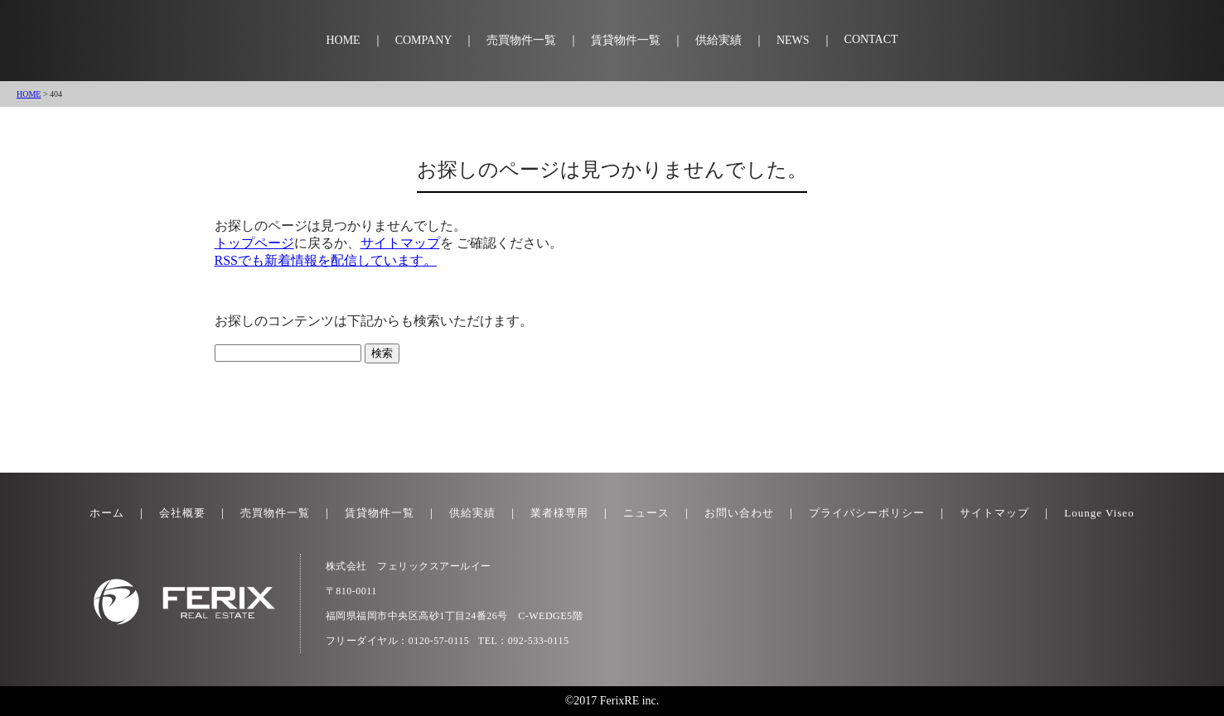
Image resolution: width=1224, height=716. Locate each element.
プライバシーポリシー (867, 513)
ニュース (646, 513)
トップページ (254, 243)
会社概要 (182, 513)
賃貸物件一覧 (625, 40)
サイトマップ (400, 243)
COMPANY (423, 40)
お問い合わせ (739, 513)
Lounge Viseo (1099, 513)
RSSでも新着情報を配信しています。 (326, 260)
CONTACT (871, 39)
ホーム (107, 513)
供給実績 (718, 40)
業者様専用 (559, 513)
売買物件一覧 (521, 40)
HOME (343, 40)
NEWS (793, 40)
